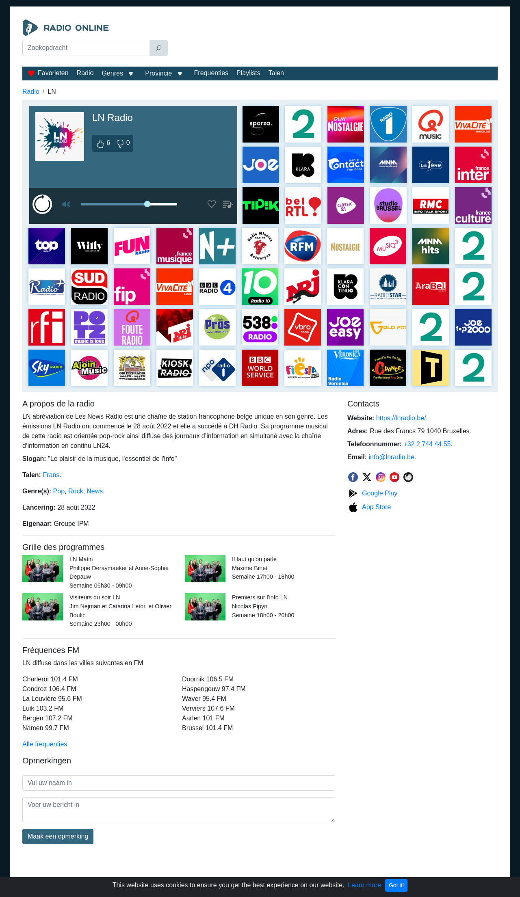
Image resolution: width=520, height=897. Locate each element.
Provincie (159, 73)
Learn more (364, 885)
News (95, 491)
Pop (59, 491)
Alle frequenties (44, 744)
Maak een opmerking (58, 836)
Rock (75, 491)
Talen (276, 72)
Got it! (396, 885)
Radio (85, 72)
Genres (112, 73)
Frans (51, 474)
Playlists (248, 72)
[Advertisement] (334, 39)
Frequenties (211, 72)
